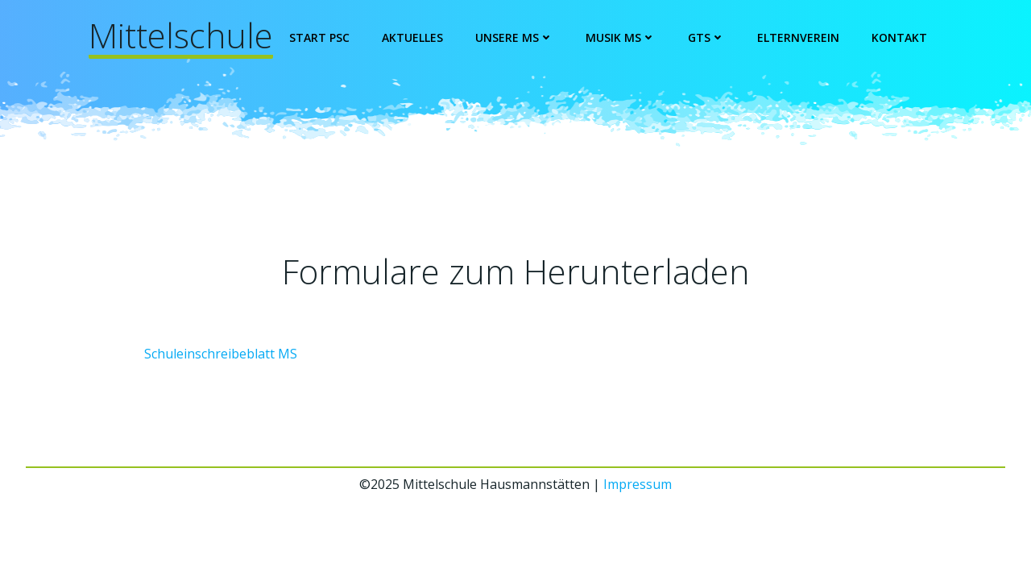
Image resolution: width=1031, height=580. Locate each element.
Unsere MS (514, 37)
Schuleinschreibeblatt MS (220, 353)
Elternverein (798, 37)
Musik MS (621, 37)
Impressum (637, 484)
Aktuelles (412, 37)
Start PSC (319, 37)
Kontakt (899, 37)
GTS (706, 37)
